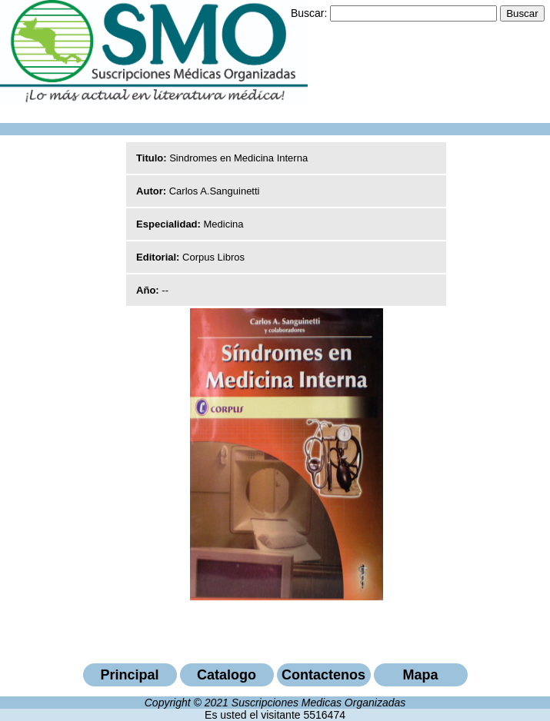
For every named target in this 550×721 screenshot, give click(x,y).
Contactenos (323, 675)
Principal (129, 675)
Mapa (420, 675)
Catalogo (226, 675)
